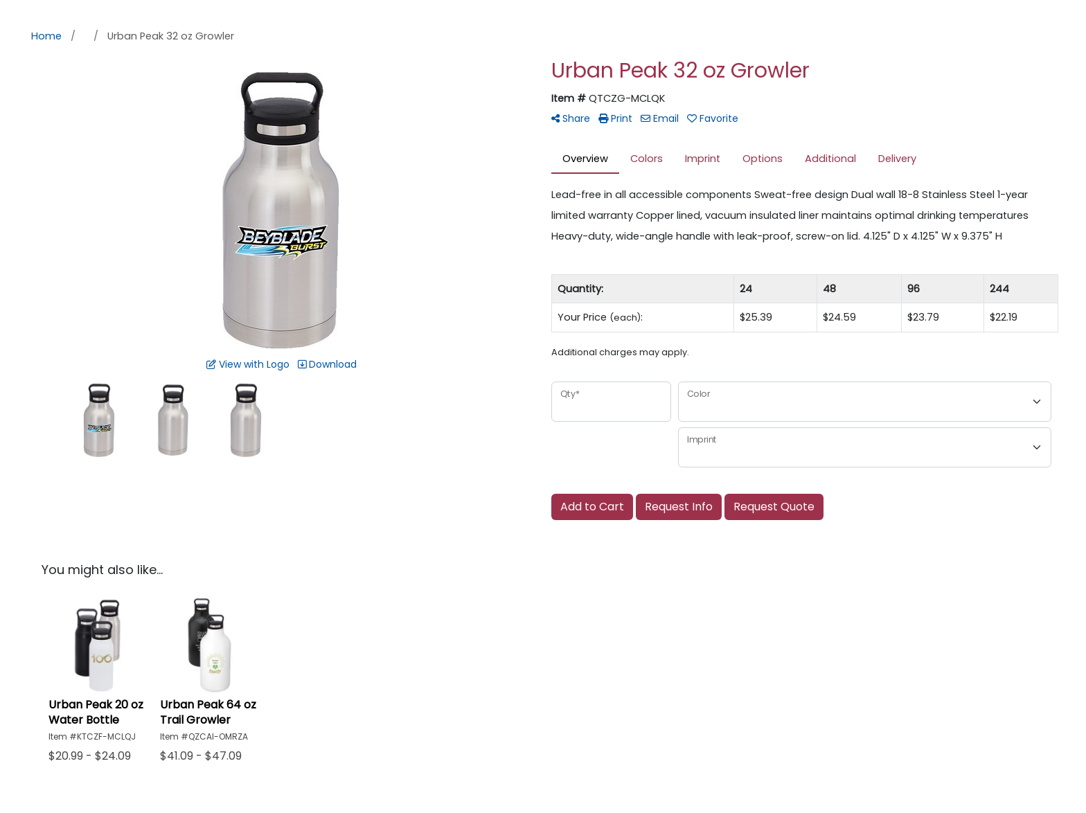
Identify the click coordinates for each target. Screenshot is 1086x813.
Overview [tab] (585, 159)
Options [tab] (762, 159)
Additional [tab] (830, 159)
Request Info (679, 507)
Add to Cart (592, 507)
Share (570, 118)
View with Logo (248, 364)
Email (660, 118)
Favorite (712, 118)
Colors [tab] (646, 159)
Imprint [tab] (702, 159)
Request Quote (773, 507)
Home (46, 36)
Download (327, 364)
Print (615, 118)
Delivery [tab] (897, 159)
